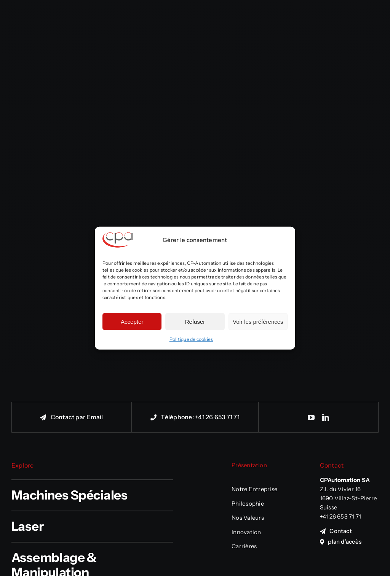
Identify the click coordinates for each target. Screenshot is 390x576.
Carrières (244, 546)
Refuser (195, 321)
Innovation (246, 532)
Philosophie (248, 503)
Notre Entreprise (254, 489)
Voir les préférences (258, 321)
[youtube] (311, 417)
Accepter (132, 321)
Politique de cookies (191, 339)
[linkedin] (325, 417)
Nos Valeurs (248, 517)
